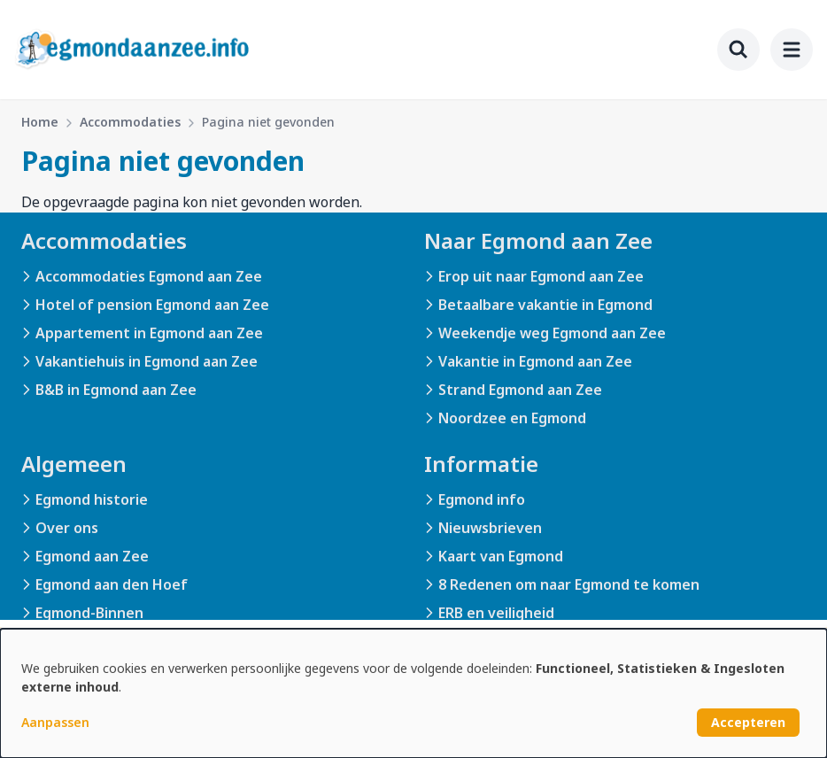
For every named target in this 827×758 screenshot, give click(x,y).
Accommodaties (130, 121)
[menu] (791, 49)
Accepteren (748, 722)
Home (39, 121)
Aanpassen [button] (55, 722)
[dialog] (413, 693)
